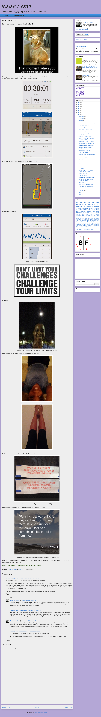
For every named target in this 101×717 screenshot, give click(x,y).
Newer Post (6, 707)
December (81, 116)
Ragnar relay (80, 214)
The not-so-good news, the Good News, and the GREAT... (86, 171)
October (81, 120)
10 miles (91, 226)
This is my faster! (14, 600)
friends (91, 208)
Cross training (84, 208)
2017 (79, 108)
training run (81, 202)
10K (90, 223)
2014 (79, 114)
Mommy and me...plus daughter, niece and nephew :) (86, 180)
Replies (10, 597)
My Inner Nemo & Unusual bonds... (87, 143)
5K (94, 209)
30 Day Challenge (91, 217)
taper (95, 215)
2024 (79, 102)
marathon (78, 224)
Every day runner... (83, 175)
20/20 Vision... (82, 182)
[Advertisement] (37, 693)
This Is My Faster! (16, 6)
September (81, 190)
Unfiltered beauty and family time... (87, 177)
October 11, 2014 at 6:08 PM (35, 610)
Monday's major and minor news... (86, 159)
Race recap (95, 211)
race (79, 229)
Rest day (88, 211)
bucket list (83, 217)
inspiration (82, 211)
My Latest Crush (86, 75)
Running (78, 209)
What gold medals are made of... (86, 158)
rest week (83, 228)
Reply (7, 594)
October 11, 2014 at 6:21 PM (29, 620)
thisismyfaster (79, 225)
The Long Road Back (82, 46)
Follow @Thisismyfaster (81, 39)
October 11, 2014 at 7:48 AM (29, 600)
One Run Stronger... (83, 121)
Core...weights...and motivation (86, 184)
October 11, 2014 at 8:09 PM (35, 631)
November (81, 118)
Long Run (90, 209)
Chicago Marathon (90, 218)
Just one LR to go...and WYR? (86, 129)
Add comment (7, 644)
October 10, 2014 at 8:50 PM (31, 578)
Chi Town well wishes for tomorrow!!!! (84, 164)
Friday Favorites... (86, 58)
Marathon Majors (87, 225)
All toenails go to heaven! (84, 161)
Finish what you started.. (84, 127)
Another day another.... (84, 152)
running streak (93, 204)
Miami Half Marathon (91, 220)
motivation (90, 206)
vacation (83, 224)
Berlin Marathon (82, 220)
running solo (81, 206)
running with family (84, 226)
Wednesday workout (83, 173)
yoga (77, 220)
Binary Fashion (83, 229)
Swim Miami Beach (90, 229)
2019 (79, 104)
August (80, 192)
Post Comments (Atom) (40, 712)
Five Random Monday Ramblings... (87, 145)
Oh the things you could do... (85, 150)
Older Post (68, 707)
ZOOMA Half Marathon (93, 224)
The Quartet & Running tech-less (86, 141)
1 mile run (84, 209)
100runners (93, 228)
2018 (79, 106)
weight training (84, 223)
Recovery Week (87, 219)
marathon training (88, 212)
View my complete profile (82, 29)
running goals (83, 218)
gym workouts (95, 223)
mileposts (96, 208)
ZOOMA (83, 221)
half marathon (94, 214)
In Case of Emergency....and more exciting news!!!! (86, 139)
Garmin (81, 219)
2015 (79, 112)
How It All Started (18, 15)
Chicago (78, 215)
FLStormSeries (89, 215)
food (83, 215)
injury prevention (95, 219)
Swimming (79, 212)
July (80, 194)
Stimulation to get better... (84, 131)
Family (84, 204)
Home (6, 15)
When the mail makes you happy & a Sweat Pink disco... (87, 124)
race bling (87, 221)
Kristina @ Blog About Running (14, 578)
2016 (79, 110)
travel (97, 212)
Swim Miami (92, 221)
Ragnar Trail (88, 228)
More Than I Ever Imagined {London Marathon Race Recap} (89, 67)
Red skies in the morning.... (85, 136)
